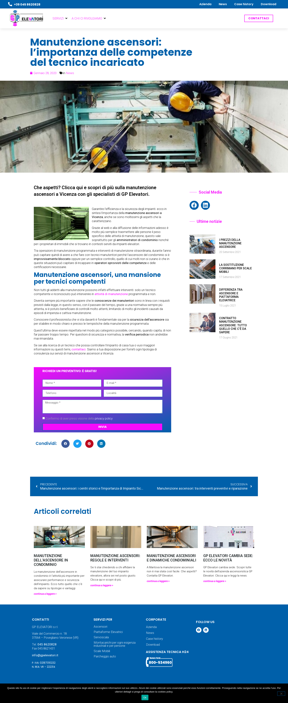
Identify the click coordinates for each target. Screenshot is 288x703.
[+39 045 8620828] (10, 4)
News (223, 4)
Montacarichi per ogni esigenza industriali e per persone (115, 644)
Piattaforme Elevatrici (108, 632)
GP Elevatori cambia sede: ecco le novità (228, 558)
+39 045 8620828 (27, 4)
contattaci (78, 349)
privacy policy (104, 418)
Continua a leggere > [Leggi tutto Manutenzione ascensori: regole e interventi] (101, 585)
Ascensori (100, 626)
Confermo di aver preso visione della (79, 418)
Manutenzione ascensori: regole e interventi (115, 558)
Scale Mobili (102, 651)
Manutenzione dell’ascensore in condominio (51, 560)
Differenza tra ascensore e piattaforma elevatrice (230, 295)
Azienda (205, 4)
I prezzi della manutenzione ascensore (230, 243)
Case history (243, 4)
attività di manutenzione (111, 294)
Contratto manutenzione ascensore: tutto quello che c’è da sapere (233, 325)
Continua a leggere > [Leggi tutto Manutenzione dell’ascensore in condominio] (45, 593)
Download (268, 4)
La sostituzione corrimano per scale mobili (235, 268)
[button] (60, 18)
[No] (281, 693)
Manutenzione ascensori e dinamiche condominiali (171, 558)
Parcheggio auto (105, 656)
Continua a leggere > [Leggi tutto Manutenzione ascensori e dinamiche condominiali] (158, 581)
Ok (144, 697)
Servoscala (101, 637)
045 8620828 (47, 644)
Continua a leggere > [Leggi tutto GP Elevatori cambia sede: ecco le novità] (214, 581)
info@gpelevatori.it (45, 655)
